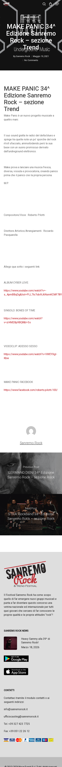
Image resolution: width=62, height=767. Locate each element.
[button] (57, 4)
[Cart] (50, 4)
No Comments (31, 60)
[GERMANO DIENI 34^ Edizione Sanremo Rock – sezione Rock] (31, 473)
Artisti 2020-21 (31, 17)
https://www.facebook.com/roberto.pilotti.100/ (31, 390)
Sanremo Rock (23, 56)
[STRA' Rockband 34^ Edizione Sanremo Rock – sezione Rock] (31, 514)
